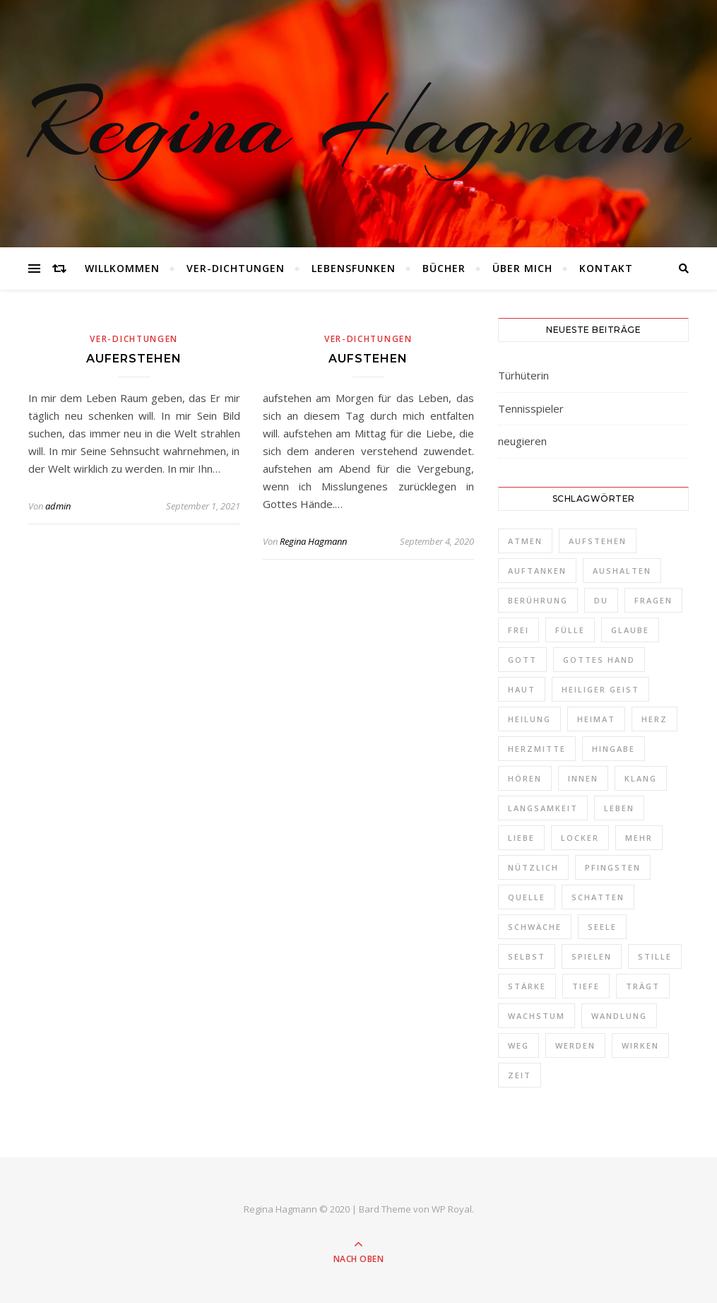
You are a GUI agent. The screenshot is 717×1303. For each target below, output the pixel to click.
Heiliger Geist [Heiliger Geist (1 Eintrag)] (600, 689)
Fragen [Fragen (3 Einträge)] (653, 600)
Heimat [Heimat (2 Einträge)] (596, 719)
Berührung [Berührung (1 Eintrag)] (538, 600)
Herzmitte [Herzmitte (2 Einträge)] (537, 748)
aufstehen (368, 358)
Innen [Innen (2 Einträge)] (583, 778)
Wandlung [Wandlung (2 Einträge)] (619, 1015)
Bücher (444, 268)
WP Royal (452, 1209)
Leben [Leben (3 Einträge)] (619, 808)
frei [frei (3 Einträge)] (518, 630)
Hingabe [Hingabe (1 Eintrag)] (613, 748)
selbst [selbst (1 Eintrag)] (526, 956)
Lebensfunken (354, 268)
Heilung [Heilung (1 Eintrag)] (529, 719)
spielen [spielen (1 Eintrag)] (591, 956)
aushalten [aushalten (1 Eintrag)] (622, 570)
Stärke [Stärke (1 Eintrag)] (527, 986)
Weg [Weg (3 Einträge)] (518, 1045)
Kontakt (606, 268)
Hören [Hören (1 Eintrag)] (525, 778)
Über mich (522, 268)
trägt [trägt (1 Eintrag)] (643, 986)
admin (58, 506)
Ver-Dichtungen (235, 268)
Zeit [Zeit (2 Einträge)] (519, 1075)
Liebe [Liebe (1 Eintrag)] (521, 837)
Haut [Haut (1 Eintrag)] (521, 689)
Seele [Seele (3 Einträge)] (602, 926)
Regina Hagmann (358, 124)
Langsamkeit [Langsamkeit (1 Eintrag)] (543, 808)
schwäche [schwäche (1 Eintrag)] (535, 926)
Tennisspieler (531, 408)
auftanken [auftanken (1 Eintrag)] (537, 570)
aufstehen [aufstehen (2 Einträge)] (598, 541)
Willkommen (122, 268)
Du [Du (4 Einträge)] (601, 600)
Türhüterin (523, 375)
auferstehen (134, 358)
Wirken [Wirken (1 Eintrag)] (640, 1045)
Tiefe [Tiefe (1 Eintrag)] (586, 986)
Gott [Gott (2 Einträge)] (522, 659)
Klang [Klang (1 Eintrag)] (640, 778)
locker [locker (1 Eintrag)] (580, 837)
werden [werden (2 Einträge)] (575, 1045)
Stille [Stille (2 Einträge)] (655, 956)
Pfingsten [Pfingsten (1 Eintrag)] (613, 867)
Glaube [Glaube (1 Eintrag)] (630, 630)
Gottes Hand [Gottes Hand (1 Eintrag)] (599, 659)
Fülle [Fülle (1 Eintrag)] (570, 630)
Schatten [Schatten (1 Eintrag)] (597, 897)
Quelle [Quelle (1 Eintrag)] (526, 897)
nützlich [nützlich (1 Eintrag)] (533, 867)
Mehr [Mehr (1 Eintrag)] (639, 837)
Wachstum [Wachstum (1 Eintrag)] (536, 1015)
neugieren (522, 441)
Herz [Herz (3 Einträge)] (654, 719)
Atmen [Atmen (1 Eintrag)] (525, 541)
